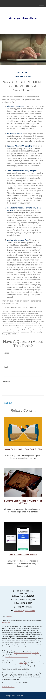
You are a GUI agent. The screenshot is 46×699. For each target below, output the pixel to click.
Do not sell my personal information (17, 657)
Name (6, 353)
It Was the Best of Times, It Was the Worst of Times (23, 502)
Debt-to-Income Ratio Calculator (23, 555)
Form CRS (9, 616)
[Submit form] (8, 403)
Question (6, 381)
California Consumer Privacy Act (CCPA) (26, 653)
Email (6, 367)
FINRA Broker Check (8, 687)
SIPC (25, 663)
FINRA (21, 663)
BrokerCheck (6, 622)
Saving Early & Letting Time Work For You (23, 449)
